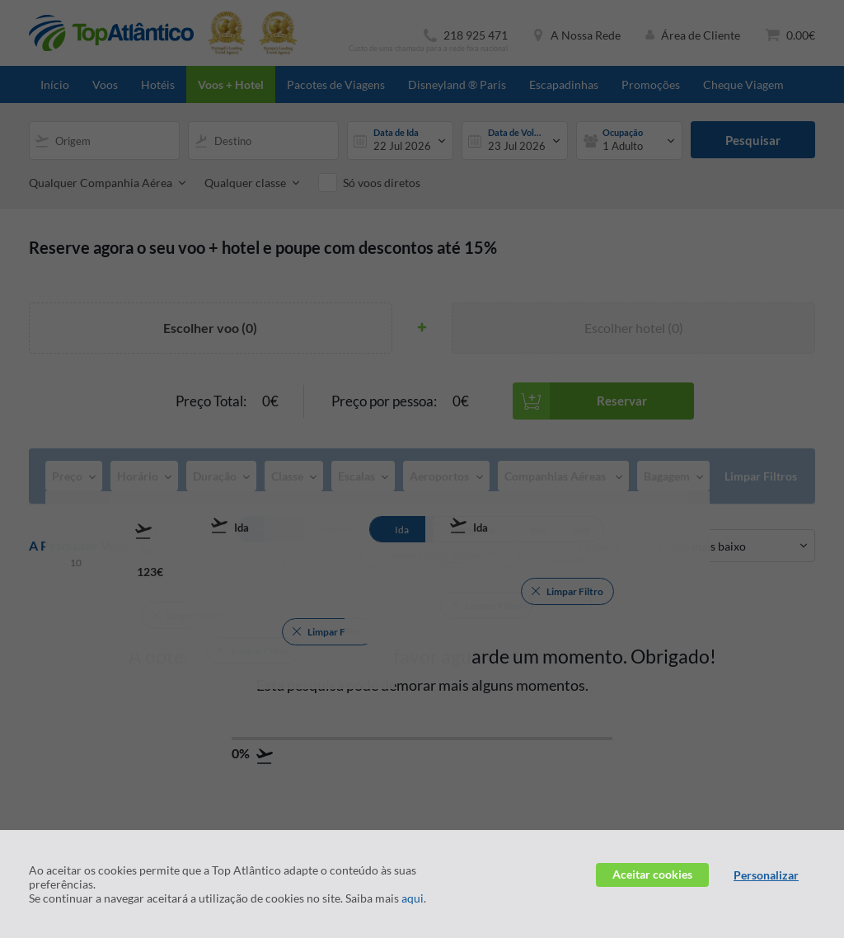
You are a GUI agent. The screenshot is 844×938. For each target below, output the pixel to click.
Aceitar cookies (652, 874)
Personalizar (766, 875)
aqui (412, 898)
